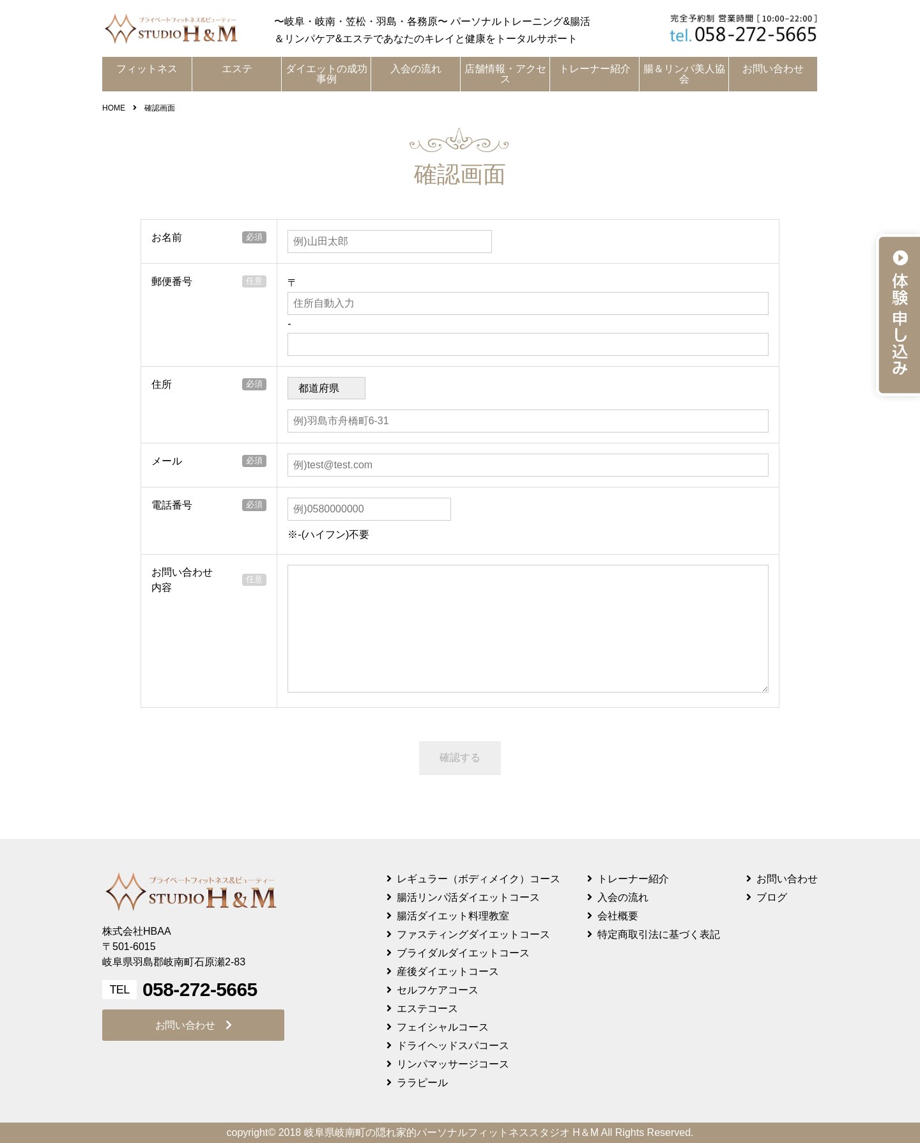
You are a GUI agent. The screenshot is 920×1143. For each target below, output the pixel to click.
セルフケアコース (438, 990)
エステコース (427, 1008)
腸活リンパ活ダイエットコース (468, 897)
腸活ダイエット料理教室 (453, 915)
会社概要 (617, 915)
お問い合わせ (773, 68)
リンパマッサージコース (453, 1064)
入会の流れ (415, 68)
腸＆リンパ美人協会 (684, 73)
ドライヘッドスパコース (453, 1045)
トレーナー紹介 (595, 68)
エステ (237, 68)
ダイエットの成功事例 (326, 73)
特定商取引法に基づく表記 (658, 934)
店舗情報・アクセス (505, 73)
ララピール (422, 1082)
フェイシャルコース (443, 1027)
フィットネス (147, 68)
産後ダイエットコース (448, 971)
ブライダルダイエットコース (463, 952)
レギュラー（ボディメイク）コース (478, 878)
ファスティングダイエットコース (473, 934)
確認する (460, 757)
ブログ (771, 897)
